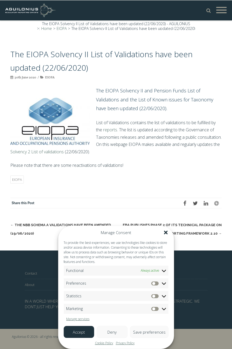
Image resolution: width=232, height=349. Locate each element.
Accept (79, 332)
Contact (31, 273)
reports (110, 130)
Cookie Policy (104, 343)
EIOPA (49, 77)
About (29, 284)
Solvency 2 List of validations (37, 152)
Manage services (77, 319)
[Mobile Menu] (221, 10)
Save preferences (149, 332)
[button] (166, 232)
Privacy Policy (125, 343)
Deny (112, 332)
